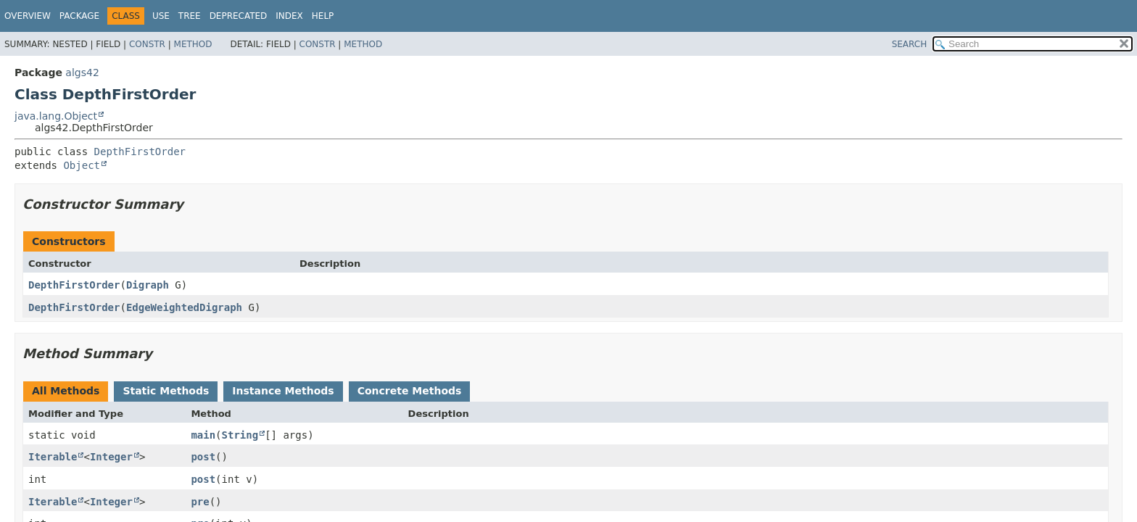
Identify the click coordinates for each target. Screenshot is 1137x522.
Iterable (52, 457)
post (203, 457)
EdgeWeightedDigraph (184, 307)
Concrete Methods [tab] (409, 391)
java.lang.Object (56, 116)
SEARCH (909, 44)
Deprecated (239, 16)
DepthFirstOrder (140, 151)
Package (79, 16)
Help (323, 16)
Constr (147, 44)
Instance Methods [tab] (283, 391)
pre (200, 502)
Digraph (147, 285)
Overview (27, 16)
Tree (189, 16)
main (203, 435)
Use (161, 16)
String (240, 435)
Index (289, 16)
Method (193, 44)
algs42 (82, 72)
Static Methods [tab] (166, 391)
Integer (111, 457)
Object (81, 165)
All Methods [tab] (65, 391)
